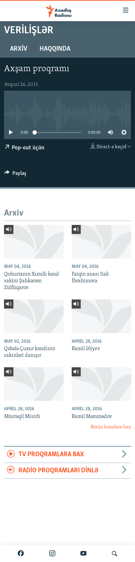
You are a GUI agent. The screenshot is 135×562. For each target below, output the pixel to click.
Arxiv (18, 49)
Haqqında (55, 49)
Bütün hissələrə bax (110, 427)
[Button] (15, 175)
